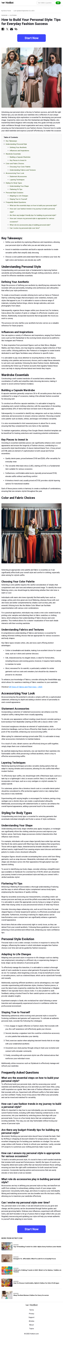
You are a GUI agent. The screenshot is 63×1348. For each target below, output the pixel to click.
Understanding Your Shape (19, 186)
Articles (31, 1321)
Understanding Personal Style (16, 144)
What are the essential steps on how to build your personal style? (33, 205)
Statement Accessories (18, 177)
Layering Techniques (17, 180)
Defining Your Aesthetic (18, 147)
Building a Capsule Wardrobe (20, 157)
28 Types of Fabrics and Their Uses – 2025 (25, 687)
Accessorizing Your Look (15, 173)
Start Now (32, 38)
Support (31, 1317)
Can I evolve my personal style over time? (25, 228)
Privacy (31, 1314)
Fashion (4, 15)
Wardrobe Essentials (13, 154)
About (31, 1325)
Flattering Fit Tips (16, 189)
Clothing (13, 15)
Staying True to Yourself (18, 199)
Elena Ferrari (7, 11)
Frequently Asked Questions (16, 202)
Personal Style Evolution (14, 193)
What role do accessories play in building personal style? (30, 225)
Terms (31, 1310)
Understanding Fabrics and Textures (23, 170)
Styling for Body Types (14, 183)
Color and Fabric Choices (15, 164)
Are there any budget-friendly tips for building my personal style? (33, 215)
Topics (31, 1328)
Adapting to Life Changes (19, 196)
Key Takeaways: (11, 141)
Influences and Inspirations (19, 151)
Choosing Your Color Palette (20, 167)
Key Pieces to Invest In (18, 160)
